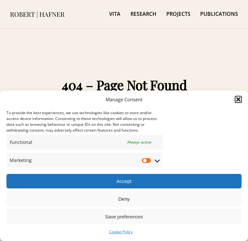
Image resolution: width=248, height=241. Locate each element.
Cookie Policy (121, 232)
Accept (124, 181)
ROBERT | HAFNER (37, 14)
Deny (123, 199)
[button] (238, 99)
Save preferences (124, 216)
